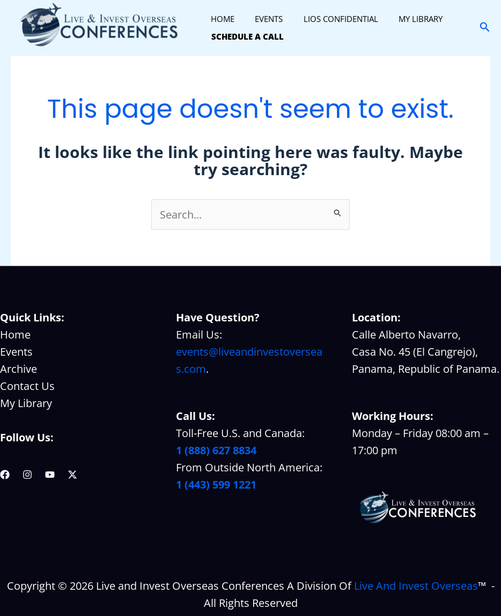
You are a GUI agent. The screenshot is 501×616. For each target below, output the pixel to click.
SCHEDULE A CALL (245, 36)
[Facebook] (5, 474)
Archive (18, 369)
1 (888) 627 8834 (216, 450)
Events (16, 351)
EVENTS (262, 18)
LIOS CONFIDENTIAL (329, 18)
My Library (26, 403)
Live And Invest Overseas (416, 586)
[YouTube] (50, 474)
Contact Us (27, 386)
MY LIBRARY (405, 18)
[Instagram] (27, 474)
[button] (485, 27)
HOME (220, 18)
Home (15, 334)
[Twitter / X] (72, 474)
